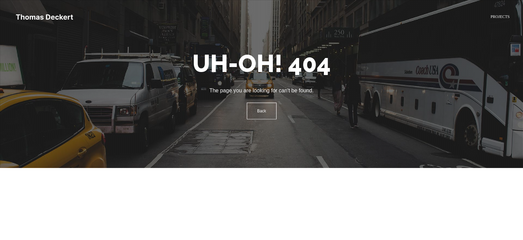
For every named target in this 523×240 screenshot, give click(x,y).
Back (261, 111)
